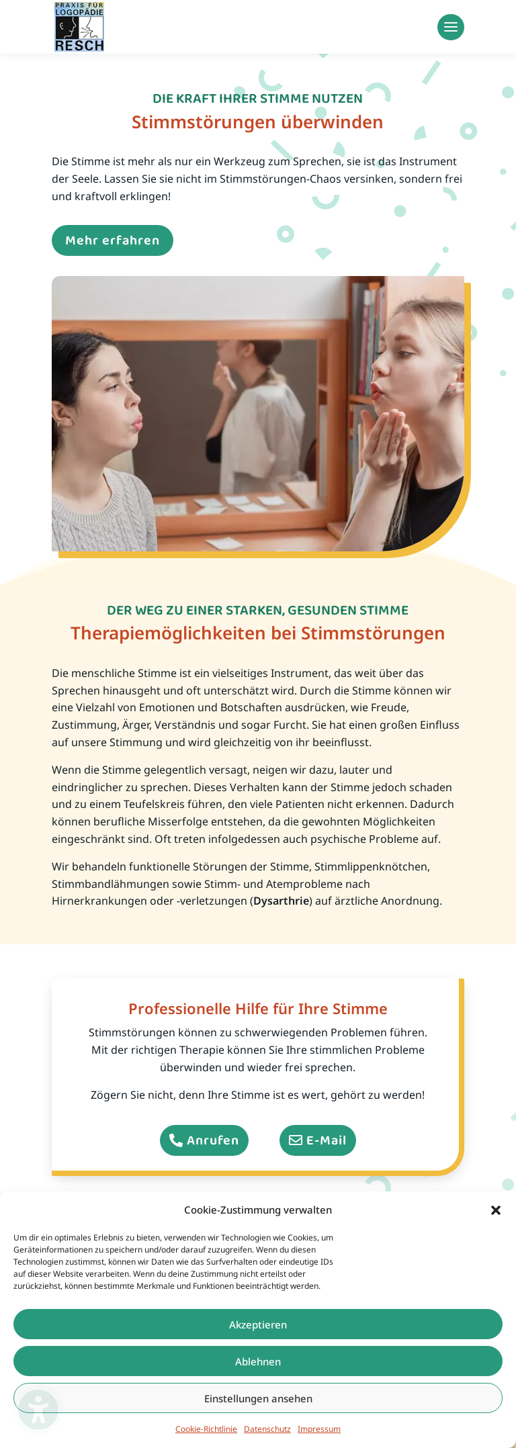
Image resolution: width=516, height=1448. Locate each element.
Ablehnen (258, 1361)
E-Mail (326, 1140)
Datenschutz (267, 1429)
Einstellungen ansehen (258, 1398)
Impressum (319, 1429)
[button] (496, 1210)
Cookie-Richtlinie (206, 1429)
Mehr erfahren (112, 240)
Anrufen (213, 1140)
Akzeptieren (258, 1324)
